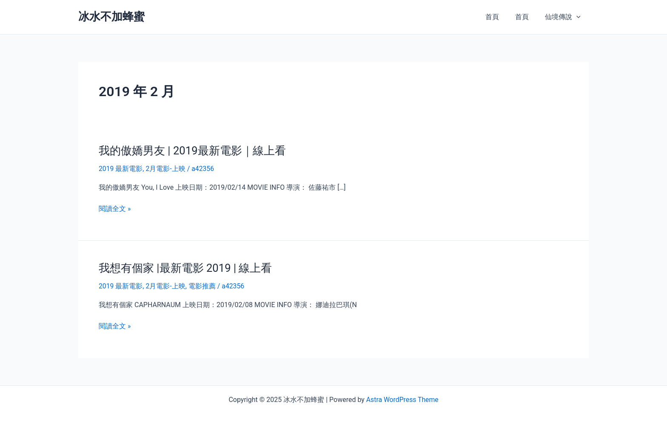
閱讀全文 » (115, 208)
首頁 (498, 17)
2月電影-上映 (165, 169)
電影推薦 (202, 286)
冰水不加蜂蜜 (111, 16)
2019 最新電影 (121, 169)
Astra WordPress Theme (402, 399)
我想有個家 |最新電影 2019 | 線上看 (186, 268)
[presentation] (577, 17)
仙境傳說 (564, 17)
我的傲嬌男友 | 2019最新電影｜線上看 (192, 150)
